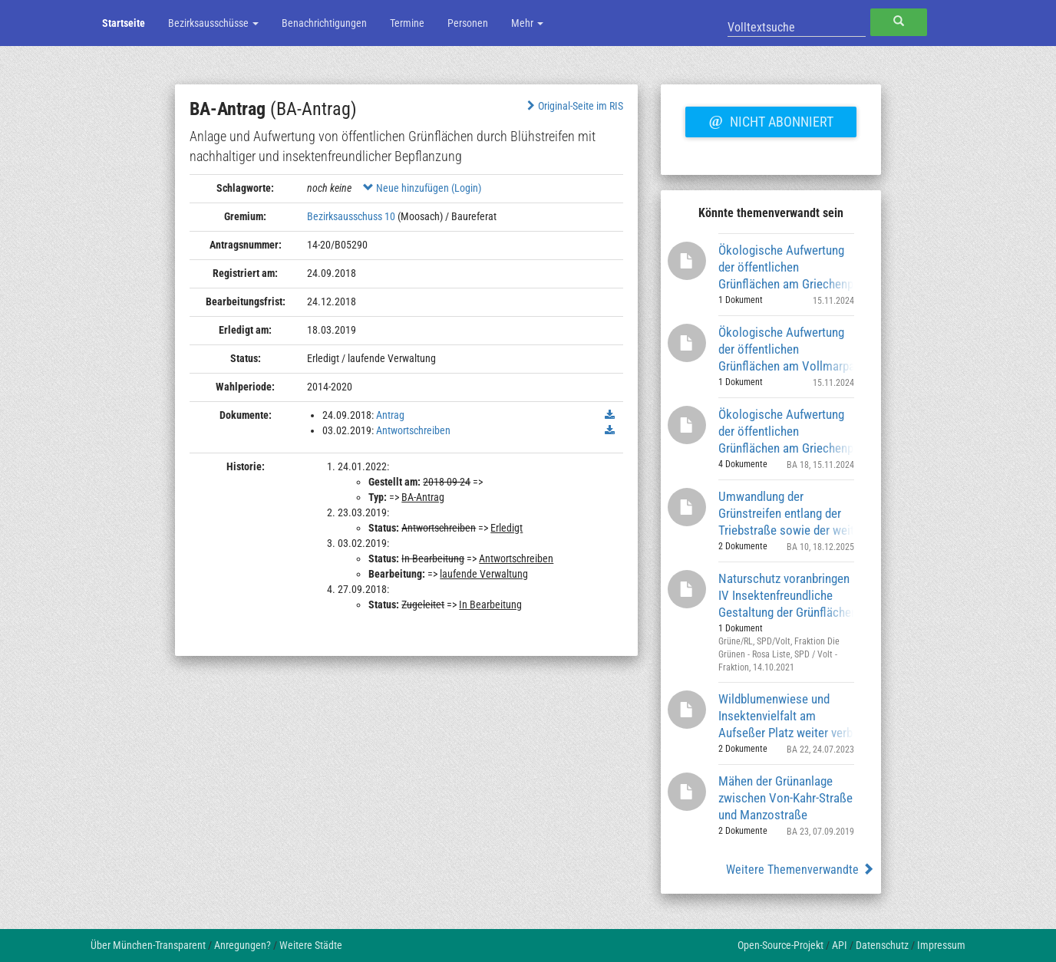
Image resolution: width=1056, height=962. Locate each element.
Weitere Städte (310, 945)
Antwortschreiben (413, 430)
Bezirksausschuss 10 (351, 216)
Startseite (123, 23)
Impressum (941, 945)
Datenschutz (882, 945)
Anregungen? (242, 945)
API (839, 945)
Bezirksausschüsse (213, 23)
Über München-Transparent (148, 945)
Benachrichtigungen (324, 23)
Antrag (390, 415)
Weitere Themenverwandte (800, 869)
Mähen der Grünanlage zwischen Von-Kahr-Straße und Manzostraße (785, 797)
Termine (407, 23)
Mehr (527, 23)
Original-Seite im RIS (573, 106)
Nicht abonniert (770, 120)
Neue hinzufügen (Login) (422, 188)
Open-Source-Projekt (780, 945)
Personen (467, 23)
